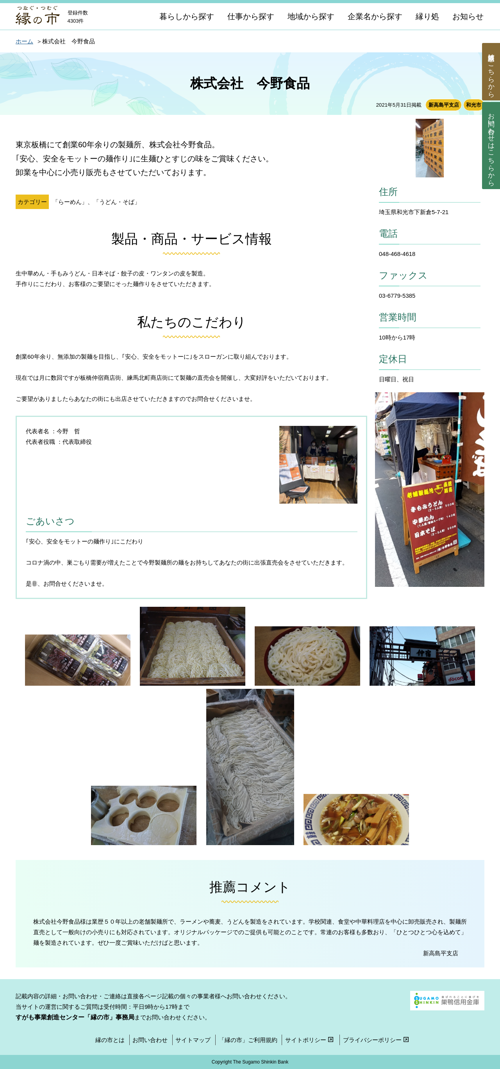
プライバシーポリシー (377, 1040)
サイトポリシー (310, 1040)
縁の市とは (110, 1040)
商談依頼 (491, 72)
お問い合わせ (491, 146)
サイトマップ (193, 1040)
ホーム (24, 41)
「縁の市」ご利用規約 (248, 1040)
